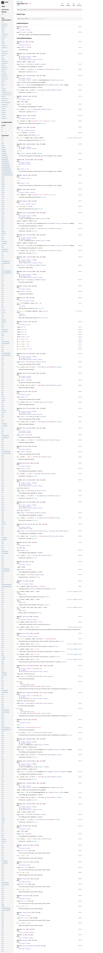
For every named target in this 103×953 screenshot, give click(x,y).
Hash (24, 297)
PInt (27, 47)
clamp (20, 607)
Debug (24, 189)
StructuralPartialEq (30, 946)
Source (18, 5)
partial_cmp (22, 638)
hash (20, 303)
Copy (24, 929)
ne (19, 627)
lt (19, 644)
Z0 (26, 96)
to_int (21, 855)
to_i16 (21, 341)
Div (27, 212)
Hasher (23, 306)
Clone (24, 127)
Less (27, 169)
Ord (24, 581)
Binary (25, 115)
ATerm (27, 463)
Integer (25, 321)
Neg (24, 561)
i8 (24, 327)
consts (21, 1)
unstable (75, 137)
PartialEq (26, 616)
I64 (22, 334)
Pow (27, 665)
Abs (24, 42)
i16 (25, 329)
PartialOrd (26, 633)
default (21, 206)
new (23, 32)
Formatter (35, 121)
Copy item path (30, 3)
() (49, 121)
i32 (25, 332)
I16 (22, 329)
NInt (29, 9)
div (20, 228)
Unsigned (22, 29)
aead (6, 2)
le (19, 649)
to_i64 (21, 346)
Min (33, 356)
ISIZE (22, 336)
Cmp (33, 80)
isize (27, 336)
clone (20, 132)
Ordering (42, 586)
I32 (22, 332)
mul (20, 473)
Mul (24, 463)
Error (53, 121)
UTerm (67, 9)
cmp (20, 586)
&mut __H (38, 303)
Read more (34, 71)
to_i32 (21, 344)
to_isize (21, 349)
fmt (20, 121)
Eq (23, 935)
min (20, 421)
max (20, 367)
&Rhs (32, 627)
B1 (71, 9)
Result (46, 121)
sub (20, 797)
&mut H (45, 311)
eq (19, 622)
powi (20, 681)
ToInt (24, 845)
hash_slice (22, 311)
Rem (27, 739)
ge (19, 659)
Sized (23, 315)
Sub (27, 783)
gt (19, 654)
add (20, 69)
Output (22, 47)
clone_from (22, 137)
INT (22, 850)
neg (20, 574)
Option (47, 638)
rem (20, 754)
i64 (25, 334)
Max (27, 353)
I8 (21, 327)
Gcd (27, 257)
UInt (33, 9)
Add (27, 53)
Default (25, 201)
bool (40, 622)
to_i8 (20, 339)
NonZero (28, 29)
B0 (74, 9)
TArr (31, 524)
